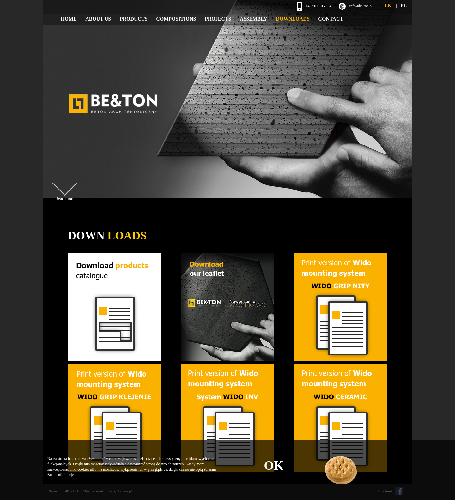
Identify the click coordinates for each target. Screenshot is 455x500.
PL (404, 5)
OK (273, 465)
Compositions (176, 18)
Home (69, 18)
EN (388, 5)
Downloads (293, 18)
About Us (98, 18)
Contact (330, 18)
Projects (218, 18)
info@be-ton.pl (361, 6)
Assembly (253, 18)
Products (134, 18)
